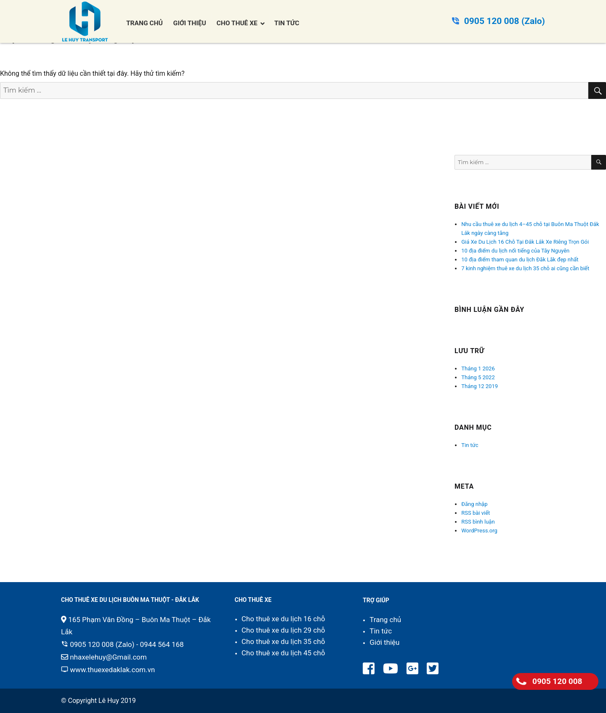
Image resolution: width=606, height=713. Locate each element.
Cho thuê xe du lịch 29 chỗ (283, 630)
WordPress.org (479, 530)
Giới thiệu (384, 642)
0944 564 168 (162, 644)
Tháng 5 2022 (477, 377)
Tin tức (469, 445)
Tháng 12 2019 (479, 386)
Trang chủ (385, 619)
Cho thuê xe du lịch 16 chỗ (283, 619)
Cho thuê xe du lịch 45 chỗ (283, 653)
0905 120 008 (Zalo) (504, 21)
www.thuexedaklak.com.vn (112, 669)
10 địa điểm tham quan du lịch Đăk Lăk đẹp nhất (519, 259)
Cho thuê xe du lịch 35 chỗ (283, 641)
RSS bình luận (477, 522)
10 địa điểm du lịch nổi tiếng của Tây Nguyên (515, 250)
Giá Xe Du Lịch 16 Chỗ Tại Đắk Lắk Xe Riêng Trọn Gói (525, 242)
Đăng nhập (474, 504)
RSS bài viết (475, 513)
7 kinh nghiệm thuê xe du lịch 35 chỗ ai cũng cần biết (525, 268)
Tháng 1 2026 (477, 368)
